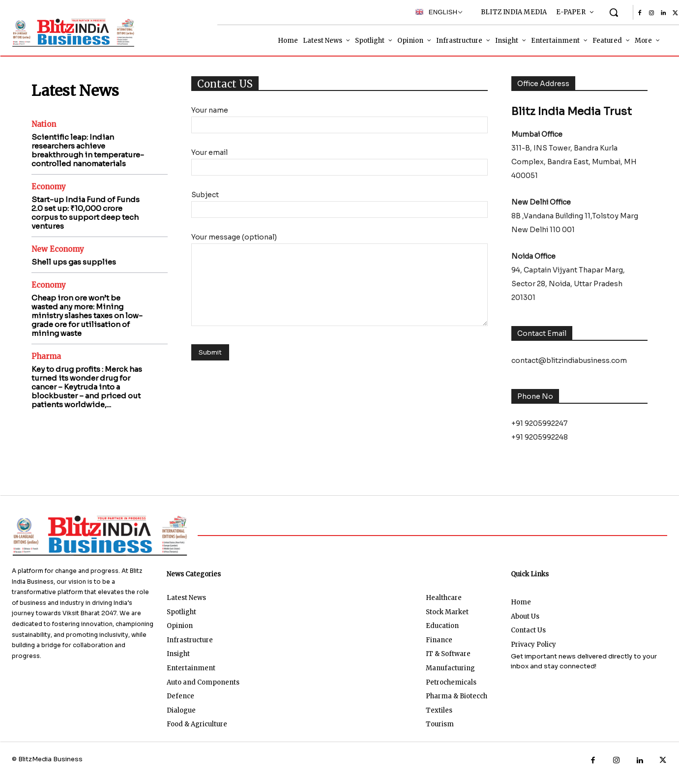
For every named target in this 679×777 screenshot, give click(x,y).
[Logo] (68, 32)
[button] (613, 12)
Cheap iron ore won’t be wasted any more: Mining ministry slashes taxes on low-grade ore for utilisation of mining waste (87, 315)
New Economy (57, 249)
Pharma (46, 356)
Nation (43, 124)
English (436, 12)
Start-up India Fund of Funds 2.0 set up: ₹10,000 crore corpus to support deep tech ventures (85, 213)
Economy (48, 186)
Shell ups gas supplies (73, 262)
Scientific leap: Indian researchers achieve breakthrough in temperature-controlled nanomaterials (87, 150)
